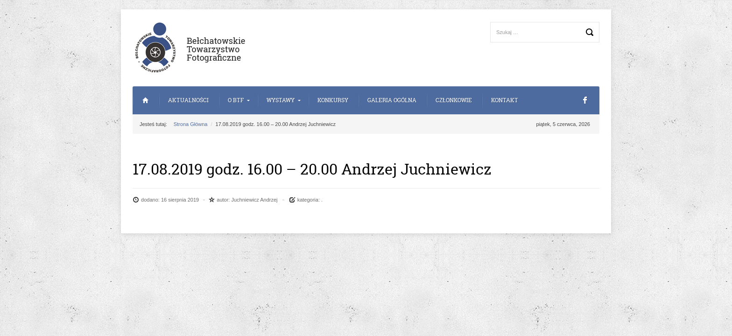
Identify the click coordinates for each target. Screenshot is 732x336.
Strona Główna (145, 100)
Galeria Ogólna (391, 100)
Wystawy (281, 100)
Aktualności (188, 100)
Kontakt (504, 100)
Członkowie (454, 100)
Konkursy (332, 100)
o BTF (236, 100)
